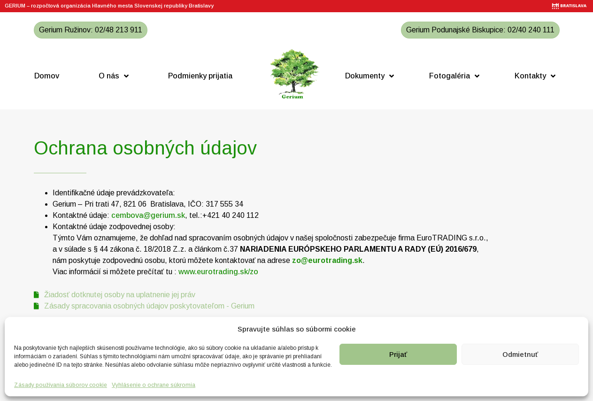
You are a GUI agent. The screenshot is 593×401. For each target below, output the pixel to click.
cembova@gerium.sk (148, 215)
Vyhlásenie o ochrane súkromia (153, 385)
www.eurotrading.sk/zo (218, 272)
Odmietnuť (520, 354)
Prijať (398, 354)
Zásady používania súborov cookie (60, 385)
